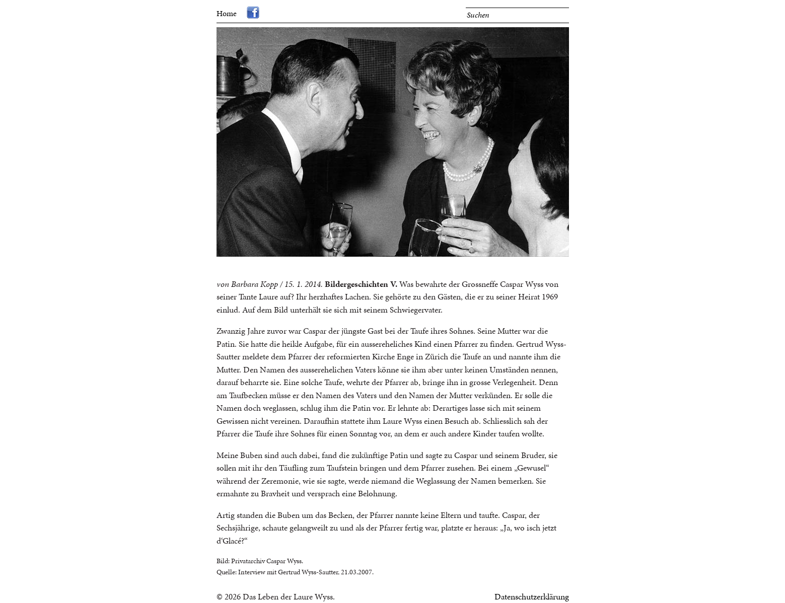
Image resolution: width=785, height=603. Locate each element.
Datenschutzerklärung (531, 596)
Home (227, 13)
